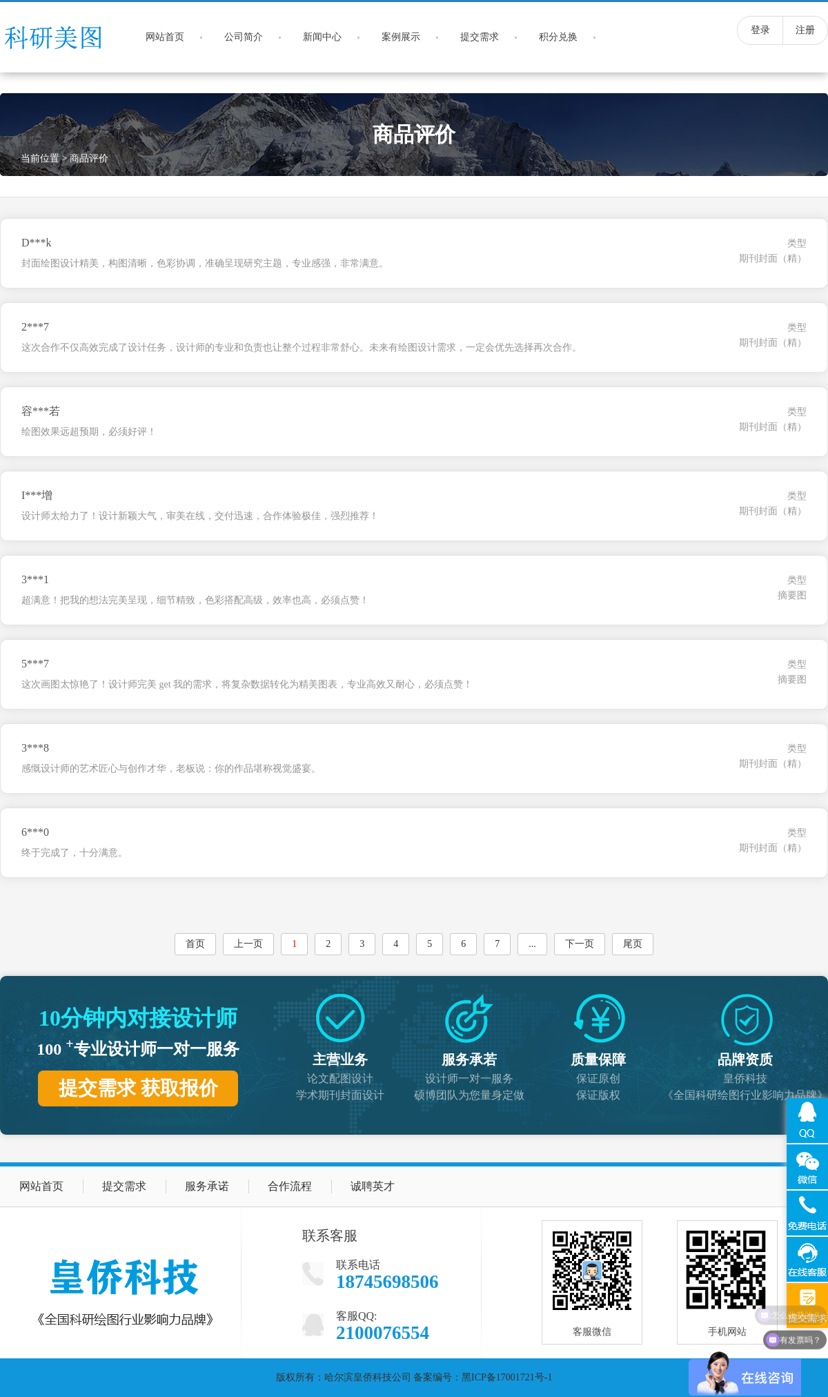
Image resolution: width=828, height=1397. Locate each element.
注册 (805, 30)
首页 (195, 944)
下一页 (579, 944)
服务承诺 (207, 1186)
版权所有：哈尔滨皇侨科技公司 (343, 1377)
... (532, 944)
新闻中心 (322, 37)
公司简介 (243, 37)
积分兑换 (558, 37)
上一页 (248, 944)
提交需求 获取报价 (138, 1088)
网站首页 (165, 37)
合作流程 (290, 1186)
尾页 (632, 944)
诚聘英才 (373, 1186)
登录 (760, 30)
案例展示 (401, 37)
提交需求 (479, 37)
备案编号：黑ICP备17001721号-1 (482, 1377)
